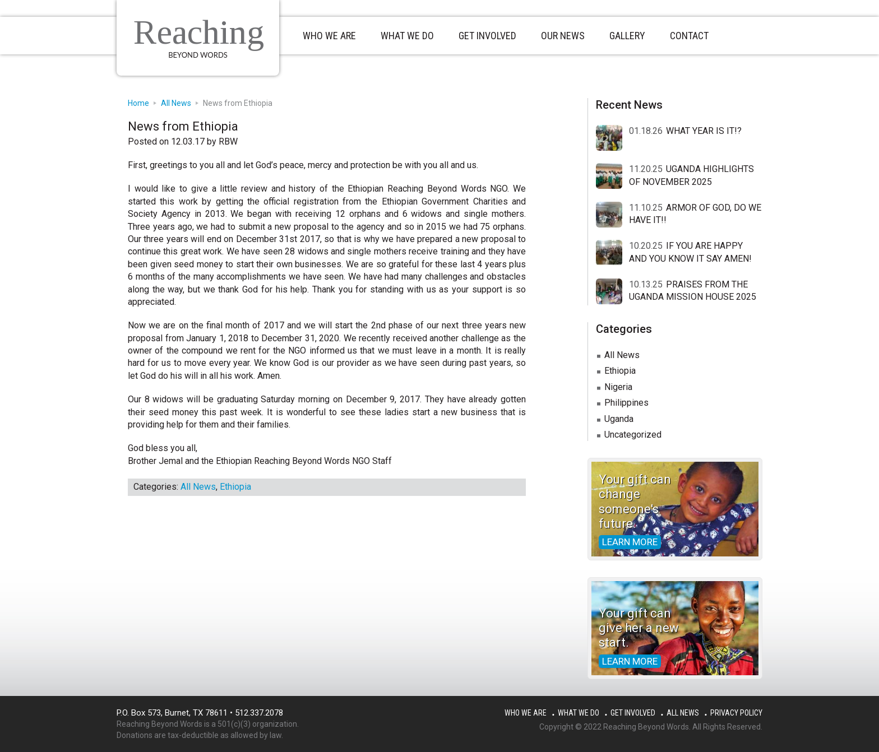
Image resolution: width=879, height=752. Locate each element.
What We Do (578, 712)
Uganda (618, 419)
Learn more (630, 541)
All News (198, 486)
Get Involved (632, 712)
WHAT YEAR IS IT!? (704, 131)
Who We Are (526, 712)
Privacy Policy (736, 712)
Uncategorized (632, 434)
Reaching (198, 32)
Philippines (626, 402)
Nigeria (618, 387)
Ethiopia (235, 486)
